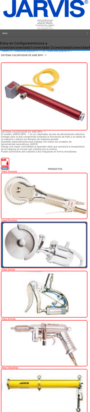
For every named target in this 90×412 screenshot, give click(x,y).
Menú (45, 33)
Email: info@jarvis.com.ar (45, 28)
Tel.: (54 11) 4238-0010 (45, 27)
